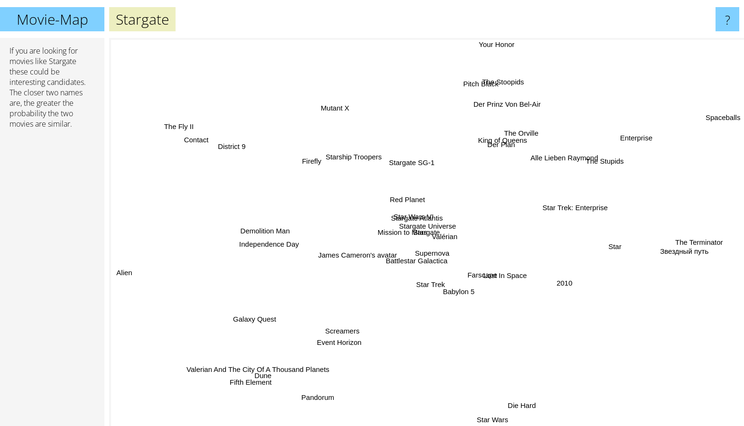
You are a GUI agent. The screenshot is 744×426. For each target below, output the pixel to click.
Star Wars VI (411, 215)
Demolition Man (263, 226)
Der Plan (505, 143)
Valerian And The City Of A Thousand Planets (262, 365)
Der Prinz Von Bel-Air (505, 103)
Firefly (304, 158)
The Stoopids (499, 82)
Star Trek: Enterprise (581, 208)
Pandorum (324, 390)
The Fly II (184, 127)
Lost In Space (515, 279)
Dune (258, 379)
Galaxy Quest (250, 324)
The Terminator (704, 238)
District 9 (240, 149)
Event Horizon (348, 350)
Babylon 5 (452, 292)
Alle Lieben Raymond (566, 162)
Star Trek (424, 294)
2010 (565, 279)
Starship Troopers (351, 147)
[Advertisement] (52, 281)
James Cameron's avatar (362, 250)
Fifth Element (241, 387)
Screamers (348, 331)
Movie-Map (52, 19)
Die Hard (525, 408)
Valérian (444, 233)
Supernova (426, 260)
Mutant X (328, 108)
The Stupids (607, 167)
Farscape (478, 275)
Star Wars (492, 420)
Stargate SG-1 (401, 167)
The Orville (522, 130)
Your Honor (495, 44)
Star (615, 248)
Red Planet (407, 192)
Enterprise (633, 140)
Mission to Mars (389, 238)
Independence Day (277, 242)
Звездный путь (675, 251)
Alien (122, 266)
